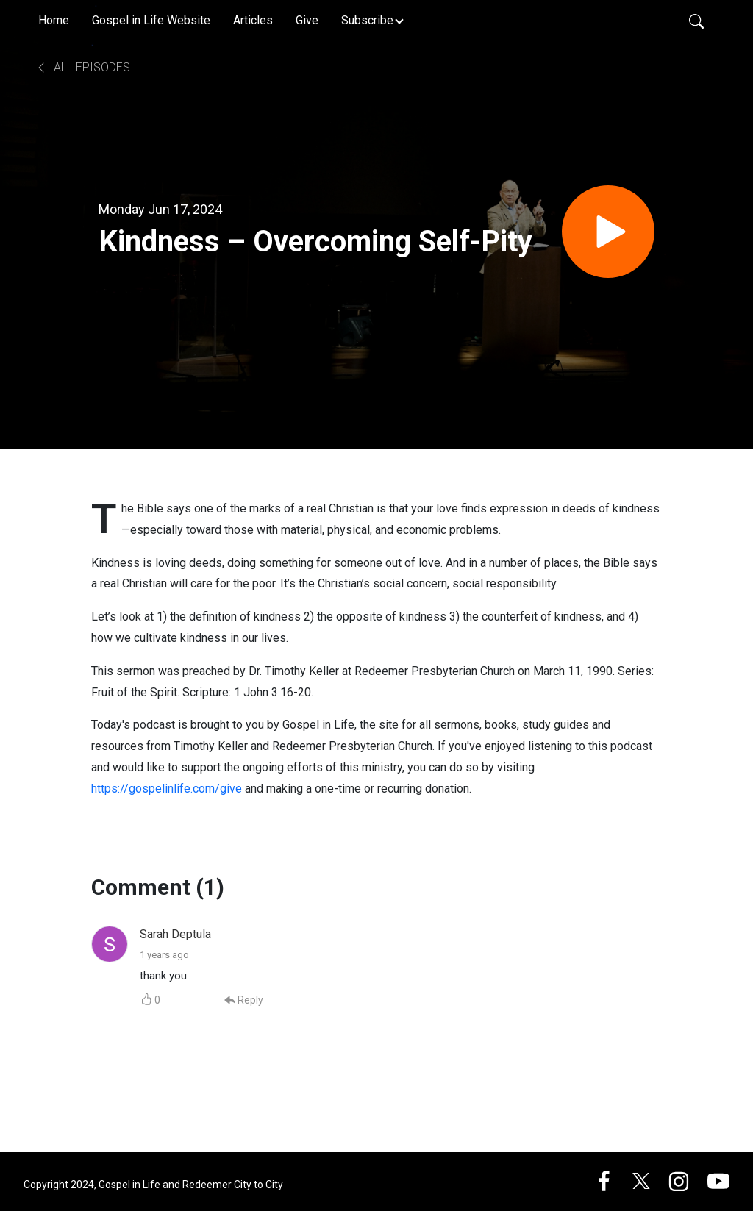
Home (53, 20)
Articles (253, 20)
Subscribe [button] (367, 20)
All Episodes (82, 67)
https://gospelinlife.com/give (166, 789)
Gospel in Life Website (151, 20)
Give (307, 20)
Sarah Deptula (175, 934)
